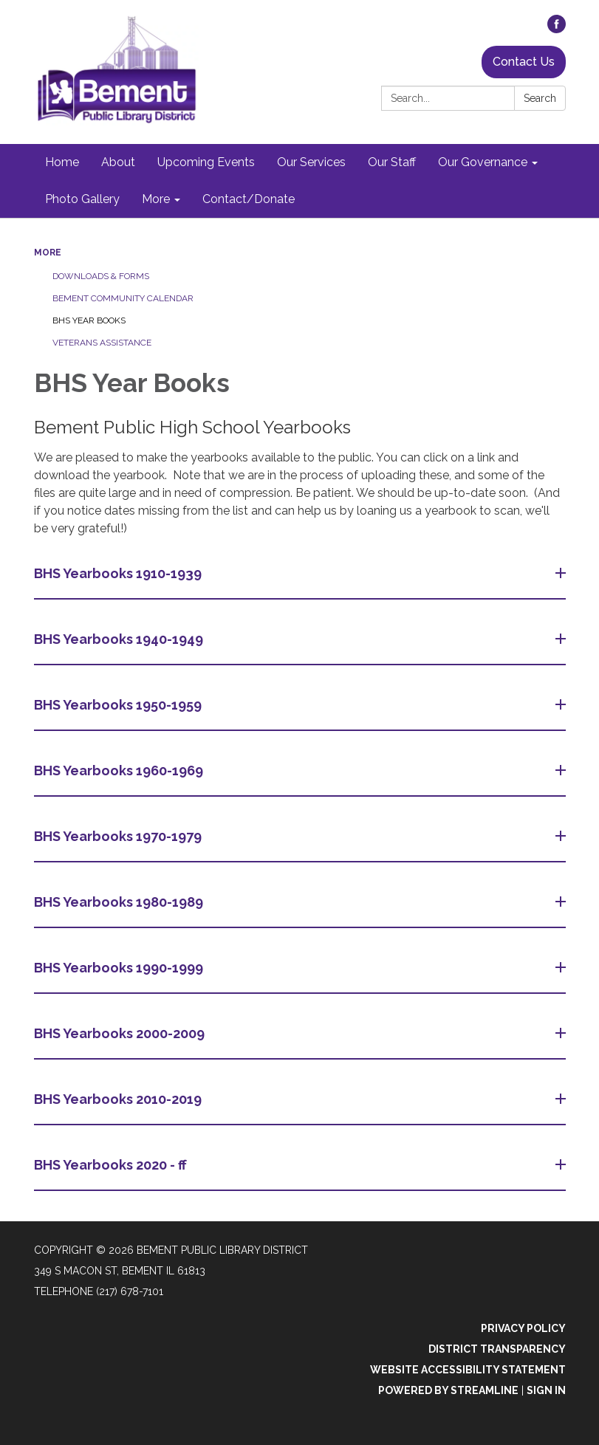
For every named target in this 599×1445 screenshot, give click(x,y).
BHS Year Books (89, 320)
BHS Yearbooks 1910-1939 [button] (119, 573)
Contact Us (524, 62)
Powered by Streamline (448, 1390)
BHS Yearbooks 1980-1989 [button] (120, 902)
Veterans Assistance (101, 342)
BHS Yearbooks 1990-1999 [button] (120, 967)
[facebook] (556, 29)
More (47, 252)
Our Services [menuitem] (311, 162)
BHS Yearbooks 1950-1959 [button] (119, 705)
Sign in (546, 1390)
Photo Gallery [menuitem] (82, 199)
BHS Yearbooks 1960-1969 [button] (120, 770)
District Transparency (497, 1349)
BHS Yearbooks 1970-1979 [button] (119, 836)
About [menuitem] (118, 162)
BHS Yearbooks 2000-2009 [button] (121, 1033)
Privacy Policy (523, 1328)
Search (540, 98)
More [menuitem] (156, 199)
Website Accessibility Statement (468, 1370)
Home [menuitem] (62, 162)
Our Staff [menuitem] (392, 162)
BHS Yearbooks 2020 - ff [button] (112, 1165)
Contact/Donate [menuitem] (248, 199)
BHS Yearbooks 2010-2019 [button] (119, 1099)
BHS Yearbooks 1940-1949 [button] (120, 639)
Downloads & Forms (100, 276)
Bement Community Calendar (123, 298)
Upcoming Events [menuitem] (206, 162)
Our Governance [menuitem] (482, 162)
